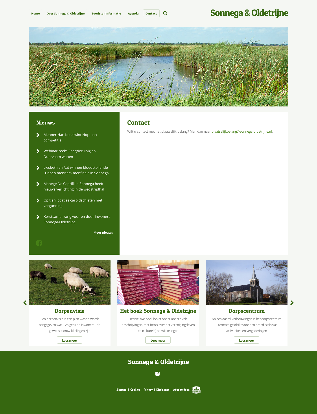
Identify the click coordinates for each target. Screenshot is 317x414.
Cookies (135, 390)
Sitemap (121, 390)
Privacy (148, 390)
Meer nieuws (103, 232)
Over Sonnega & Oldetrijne (66, 13)
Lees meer (69, 340)
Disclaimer (162, 390)
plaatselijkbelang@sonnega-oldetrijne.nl (242, 131)
